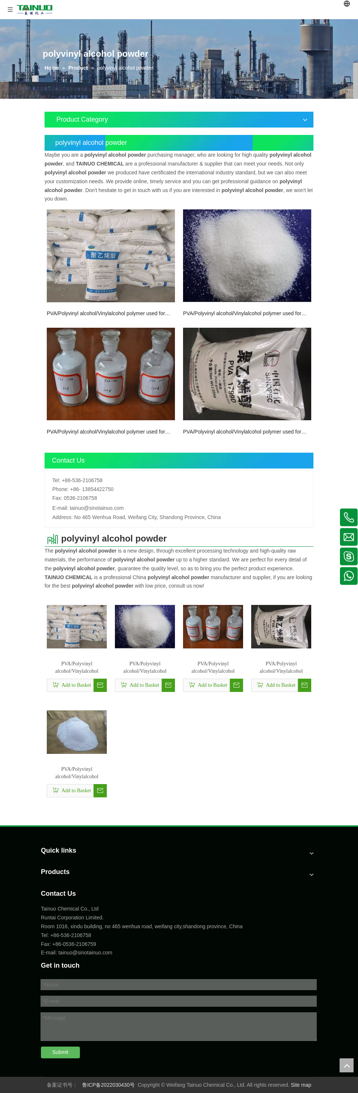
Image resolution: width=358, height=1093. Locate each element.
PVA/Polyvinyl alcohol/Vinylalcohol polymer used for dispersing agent (106, 432)
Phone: (60, 489)
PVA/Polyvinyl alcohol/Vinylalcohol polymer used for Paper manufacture (242, 313)
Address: (62, 517)
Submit (60, 1052)
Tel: (56, 480)
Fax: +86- (52, 944)
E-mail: (60, 508)
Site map (301, 1085)
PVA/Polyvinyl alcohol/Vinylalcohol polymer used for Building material (242, 432)
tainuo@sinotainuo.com (97, 508)
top (347, 1065)
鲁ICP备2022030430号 (108, 1085)
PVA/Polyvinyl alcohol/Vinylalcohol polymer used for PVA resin (76, 773)
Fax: (57, 498)
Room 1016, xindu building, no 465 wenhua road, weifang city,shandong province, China (142, 926)
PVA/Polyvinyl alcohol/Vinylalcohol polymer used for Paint (106, 313)
